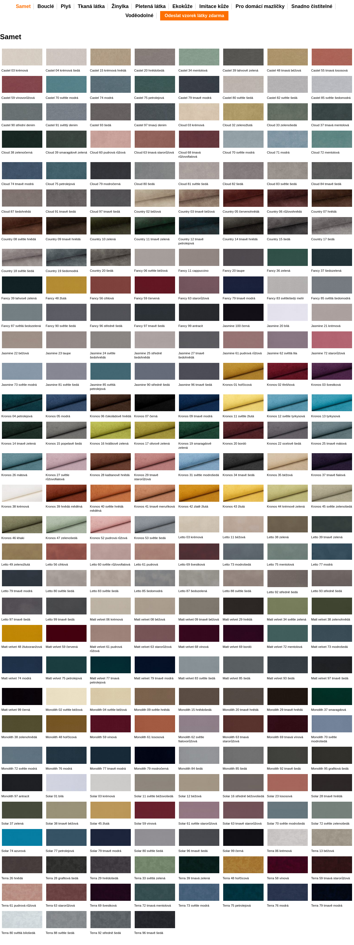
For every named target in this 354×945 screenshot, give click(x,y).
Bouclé (45, 6)
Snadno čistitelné (311, 6)
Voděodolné (139, 15)
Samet (23, 6)
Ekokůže (183, 6)
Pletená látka (151, 6)
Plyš (66, 6)
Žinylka (120, 6)
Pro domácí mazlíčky (260, 6)
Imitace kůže (214, 6)
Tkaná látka (91, 6)
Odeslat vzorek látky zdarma (194, 15)
